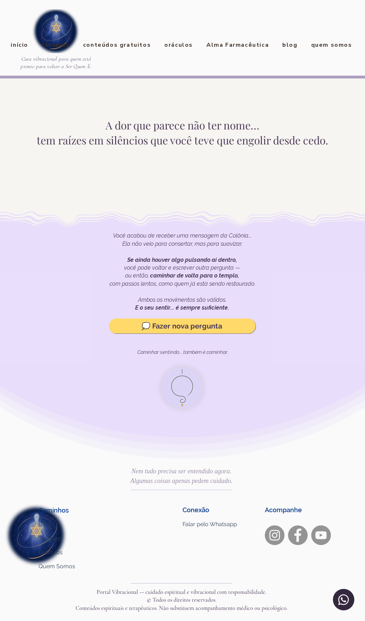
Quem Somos (56, 566)
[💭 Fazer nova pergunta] (182, 326)
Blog (44, 524)
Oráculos (50, 552)
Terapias (49, 538)
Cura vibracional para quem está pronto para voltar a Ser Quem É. (56, 62)
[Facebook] (298, 535)
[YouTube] (321, 535)
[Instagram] (274, 535)
